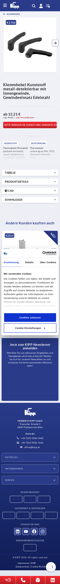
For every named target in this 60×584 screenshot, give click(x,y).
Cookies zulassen (30, 317)
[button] (55, 43)
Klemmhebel (13, 14)
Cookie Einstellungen (30, 328)
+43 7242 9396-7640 (30, 438)
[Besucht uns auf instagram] (42, 531)
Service (9, 480)
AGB (33, 563)
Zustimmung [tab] (11, 262)
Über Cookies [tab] (48, 262)
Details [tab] (29, 262)
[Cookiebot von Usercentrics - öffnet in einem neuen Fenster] (42, 253)
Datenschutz (22, 566)
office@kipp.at (30, 447)
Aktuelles (11, 457)
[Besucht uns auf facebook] (34, 531)
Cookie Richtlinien (41, 566)
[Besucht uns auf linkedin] (17, 531)
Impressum (23, 563)
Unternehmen (14, 468)
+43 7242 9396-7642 (30, 442)
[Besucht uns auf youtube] (25, 531)
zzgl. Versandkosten (25, 117)
